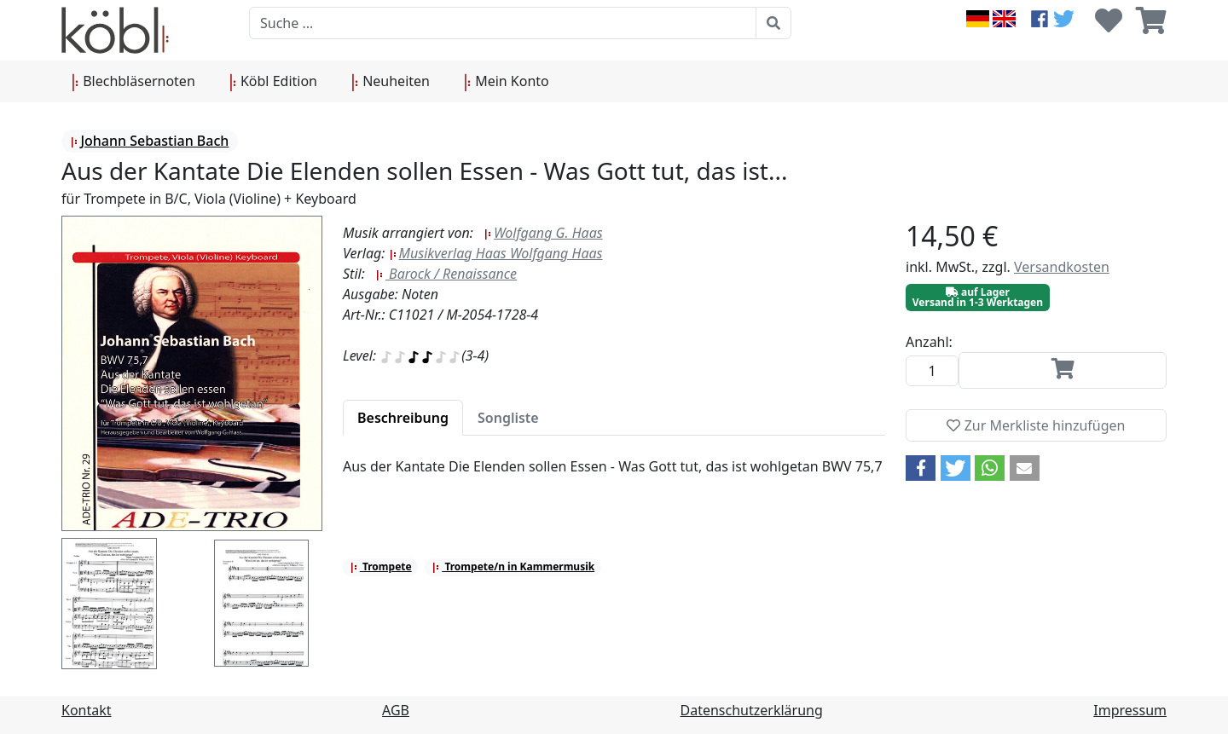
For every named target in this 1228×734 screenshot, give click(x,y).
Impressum (1130, 710)
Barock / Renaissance (446, 273)
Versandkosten (1061, 266)
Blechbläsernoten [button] (133, 82)
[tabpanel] (614, 476)
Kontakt (86, 710)
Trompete (381, 566)
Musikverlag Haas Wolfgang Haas (496, 253)
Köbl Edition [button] (273, 82)
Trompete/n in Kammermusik (513, 566)
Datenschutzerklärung (752, 710)
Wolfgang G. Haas (543, 232)
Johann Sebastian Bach (149, 140)
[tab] (403, 418)
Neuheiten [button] (390, 82)
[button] (920, 468)
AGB (395, 710)
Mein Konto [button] (506, 82)
